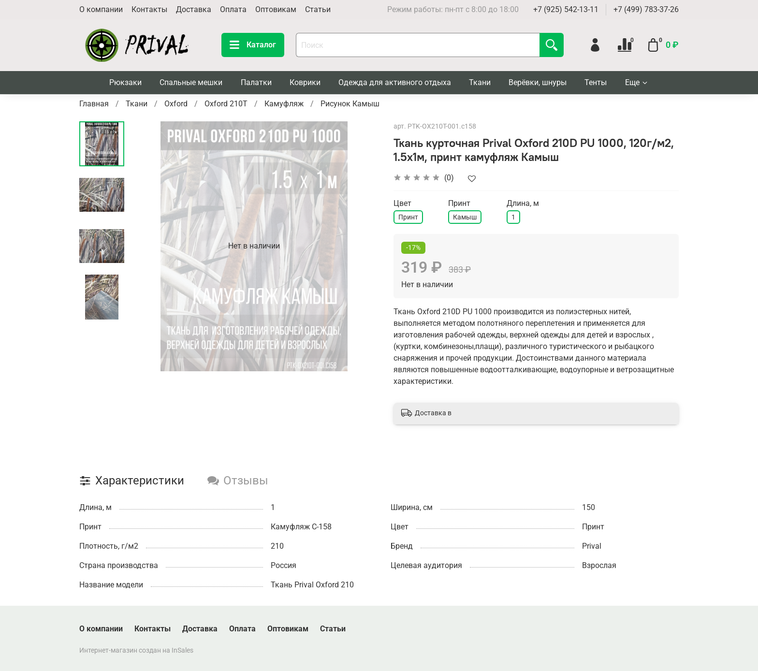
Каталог (253, 45)
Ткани (480, 82)
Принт (408, 217)
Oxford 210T (226, 103)
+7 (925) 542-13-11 (565, 9)
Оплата (233, 9)
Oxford (176, 103)
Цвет (402, 203)
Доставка (193, 9)
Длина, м (523, 203)
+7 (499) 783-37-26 (646, 9)
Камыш (465, 217)
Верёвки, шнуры (538, 82)
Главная (94, 103)
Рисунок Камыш (350, 103)
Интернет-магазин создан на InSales (136, 650)
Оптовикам (275, 9)
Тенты (595, 82)
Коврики (305, 82)
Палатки (256, 82)
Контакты (149, 9)
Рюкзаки (125, 82)
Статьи (318, 9)
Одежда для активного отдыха (394, 82)
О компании (101, 9)
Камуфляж (284, 103)
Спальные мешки (191, 82)
